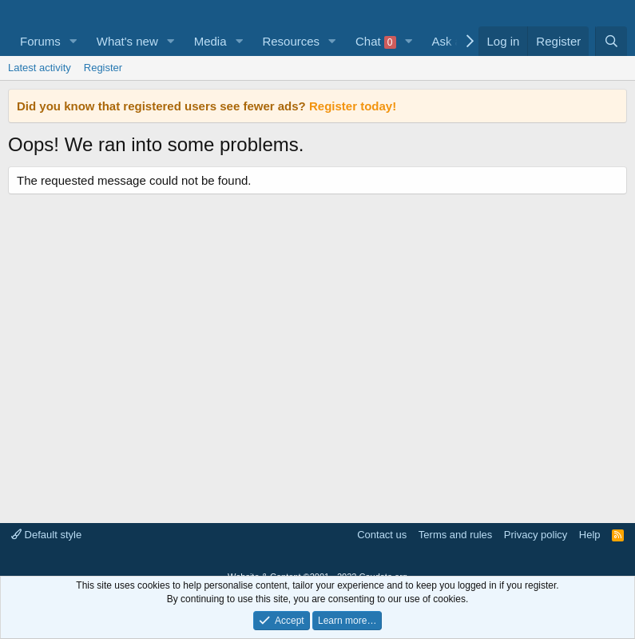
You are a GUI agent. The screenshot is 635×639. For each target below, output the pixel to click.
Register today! (352, 106)
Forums (40, 41)
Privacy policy (535, 535)
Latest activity (39, 68)
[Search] (611, 41)
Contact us (382, 535)
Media (210, 41)
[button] (73, 41)
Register (103, 68)
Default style (46, 535)
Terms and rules (455, 535)
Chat (375, 41)
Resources (290, 41)
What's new (127, 41)
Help (590, 535)
